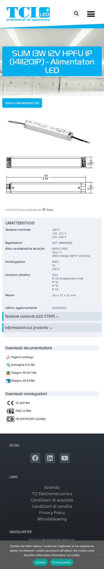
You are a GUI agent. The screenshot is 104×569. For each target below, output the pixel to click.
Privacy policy (61, 562)
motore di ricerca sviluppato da (29, 209)
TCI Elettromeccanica (52, 493)
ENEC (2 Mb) (18, 411)
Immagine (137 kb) (20, 365)
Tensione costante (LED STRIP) (29, 316)
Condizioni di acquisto (52, 500)
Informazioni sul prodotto (26, 327)
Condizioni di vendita (52, 506)
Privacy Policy (52, 512)
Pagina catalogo (19, 357)
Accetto (40, 562)
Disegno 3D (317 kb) (21, 373)
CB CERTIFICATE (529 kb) (26, 419)
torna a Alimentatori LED (22, 103)
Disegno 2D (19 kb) (20, 381)
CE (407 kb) (18, 403)
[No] (98, 555)
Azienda (52, 487)
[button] (76, 13)
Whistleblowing (52, 519)
